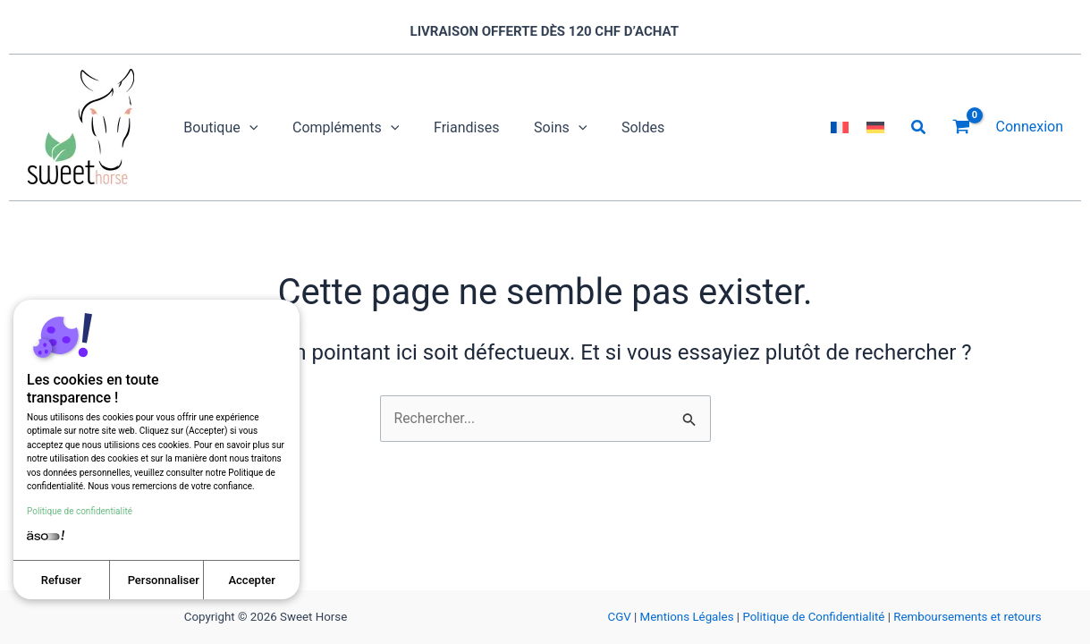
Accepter (251, 580)
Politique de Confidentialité (813, 616)
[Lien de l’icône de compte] (1029, 127)
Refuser (61, 580)
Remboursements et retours (967, 616)
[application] (246, 128)
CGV (618, 616)
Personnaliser (163, 580)
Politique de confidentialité (79, 510)
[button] (919, 127)
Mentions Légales (687, 616)
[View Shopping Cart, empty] (961, 127)
